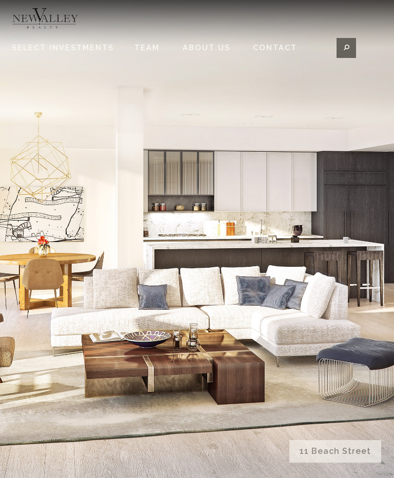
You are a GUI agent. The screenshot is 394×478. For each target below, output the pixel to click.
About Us (206, 63)
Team (147, 63)
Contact (275, 63)
